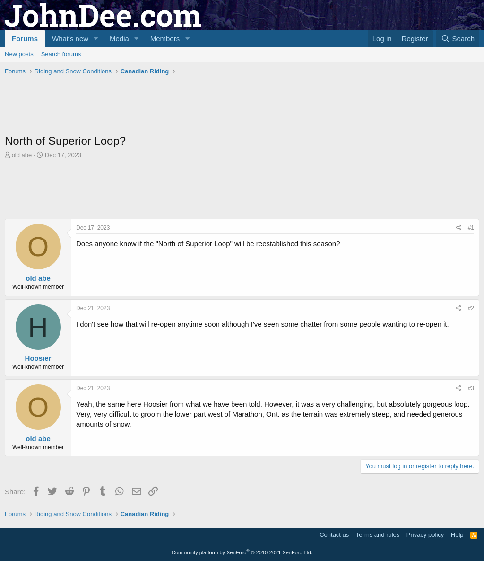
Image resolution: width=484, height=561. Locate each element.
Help (457, 534)
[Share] (459, 228)
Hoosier (38, 358)
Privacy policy (425, 534)
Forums (25, 39)
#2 (471, 308)
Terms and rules (377, 534)
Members (165, 39)
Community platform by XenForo (242, 552)
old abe (22, 155)
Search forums (61, 54)
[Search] (457, 38)
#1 (471, 227)
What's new (70, 39)
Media (119, 39)
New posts (19, 54)
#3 (471, 388)
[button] (96, 38)
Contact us (334, 534)
